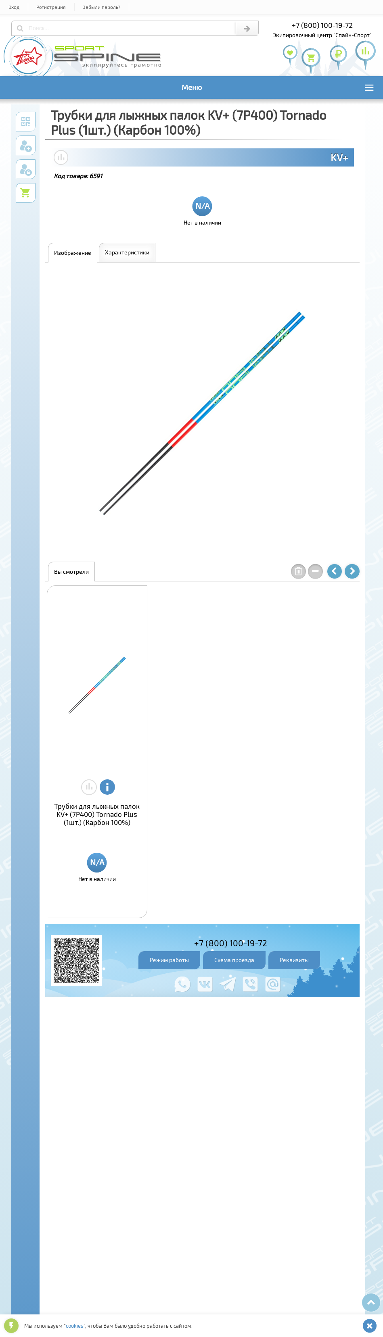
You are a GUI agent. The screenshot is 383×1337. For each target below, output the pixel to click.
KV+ (339, 157)
